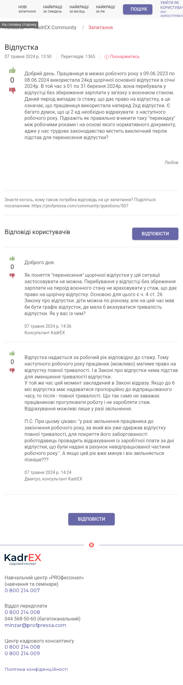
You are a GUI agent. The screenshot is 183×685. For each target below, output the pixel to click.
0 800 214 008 (22, 612)
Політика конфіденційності (36, 669)
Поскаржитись (122, 56)
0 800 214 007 (22, 590)
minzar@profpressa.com (35, 625)
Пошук (139, 9)
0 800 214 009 (22, 653)
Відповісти (155, 234)
